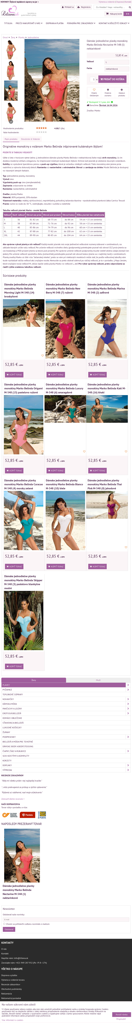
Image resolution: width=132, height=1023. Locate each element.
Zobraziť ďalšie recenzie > (12, 799)
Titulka (8, 23)
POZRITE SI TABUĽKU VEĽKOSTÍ (17, 152)
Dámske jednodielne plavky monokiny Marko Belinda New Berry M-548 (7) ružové (63, 288)
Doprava (119, 2)
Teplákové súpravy (13, 694)
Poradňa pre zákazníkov (81, 23)
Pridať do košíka (112, 79)
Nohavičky (67, 699)
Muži (98, 680)
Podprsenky (67, 737)
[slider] (41, 128)
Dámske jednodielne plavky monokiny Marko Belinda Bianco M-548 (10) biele (64, 484)
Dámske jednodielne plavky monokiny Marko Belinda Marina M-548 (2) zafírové (106, 288)
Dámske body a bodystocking (18, 746)
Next (11, 121)
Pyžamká (67, 689)
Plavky (67, 685)
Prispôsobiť (121, 1019)
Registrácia (84, 7)
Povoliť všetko (122, 1014)
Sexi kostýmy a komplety (16, 755)
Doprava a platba (55, 23)
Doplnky (67, 765)
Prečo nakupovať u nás (29, 23)
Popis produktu (11, 139)
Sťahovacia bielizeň (13, 722)
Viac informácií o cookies (12, 1020)
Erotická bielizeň (67, 713)
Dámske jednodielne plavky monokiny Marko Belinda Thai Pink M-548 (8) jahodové (105, 484)
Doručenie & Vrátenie (30, 139)
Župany (6, 732)
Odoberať (9, 929)
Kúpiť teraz (14, 374)
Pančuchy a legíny (67, 708)
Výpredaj (67, 770)
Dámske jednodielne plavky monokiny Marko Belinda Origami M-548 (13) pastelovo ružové (23, 388)
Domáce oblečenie (12, 718)
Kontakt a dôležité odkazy (114, 23)
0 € (127, 13)
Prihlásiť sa (68, 7)
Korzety (7, 760)
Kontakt (128, 2)
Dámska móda (67, 704)
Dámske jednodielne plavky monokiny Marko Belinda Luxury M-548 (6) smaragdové (64, 388)
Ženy (33, 680)
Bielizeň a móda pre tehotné (18, 741)
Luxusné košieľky (12, 727)
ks (94, 79)
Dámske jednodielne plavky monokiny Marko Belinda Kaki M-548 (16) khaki (107, 388)
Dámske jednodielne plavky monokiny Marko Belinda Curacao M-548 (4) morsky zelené (23, 484)
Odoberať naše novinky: (14, 914)
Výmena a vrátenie (107, 2)
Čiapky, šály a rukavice (67, 751)
